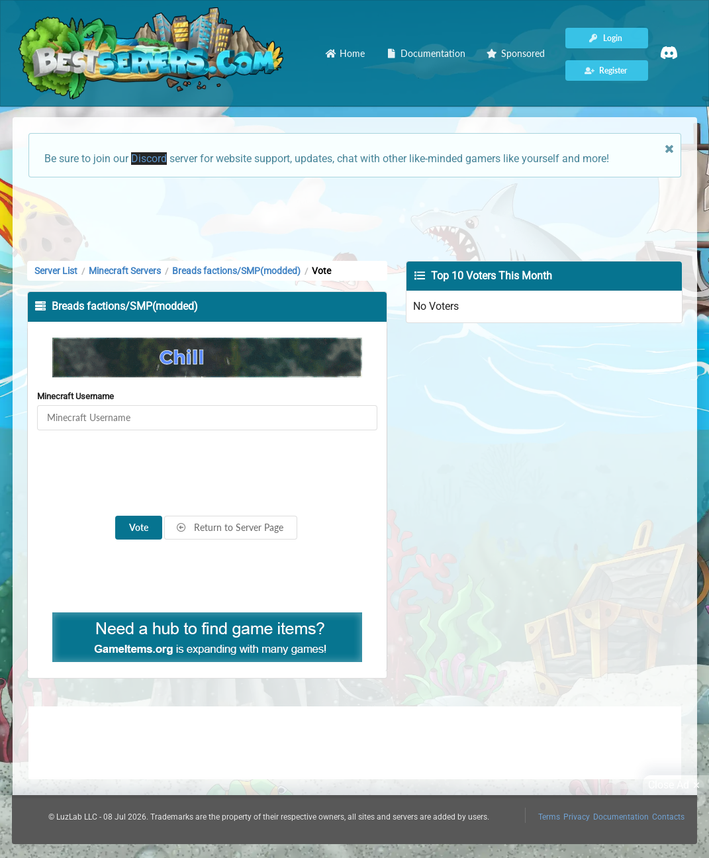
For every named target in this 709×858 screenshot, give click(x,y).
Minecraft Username (75, 396)
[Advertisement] (355, 218)
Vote (138, 527)
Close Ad (676, 785)
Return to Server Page (229, 527)
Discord (149, 158)
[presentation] (207, 473)
